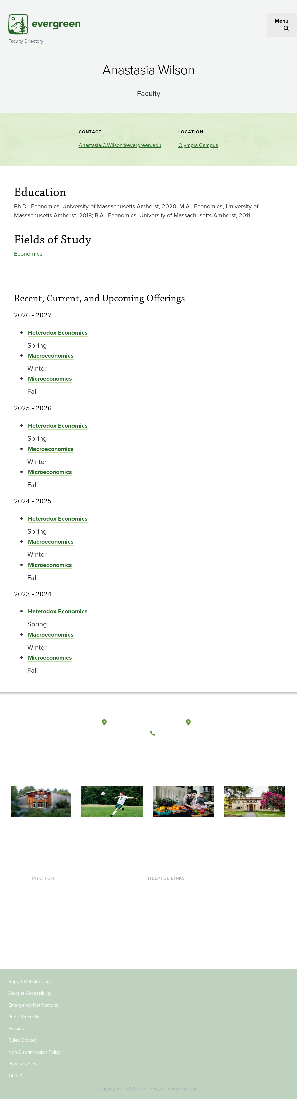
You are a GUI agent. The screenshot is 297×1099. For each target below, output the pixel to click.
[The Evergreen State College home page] (37, 730)
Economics (28, 253)
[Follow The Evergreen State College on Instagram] (184, 749)
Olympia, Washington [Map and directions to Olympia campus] (136, 722)
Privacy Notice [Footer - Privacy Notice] (23, 1063)
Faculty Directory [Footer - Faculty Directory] (168, 899)
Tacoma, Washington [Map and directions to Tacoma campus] (220, 722)
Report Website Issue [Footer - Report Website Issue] (30, 981)
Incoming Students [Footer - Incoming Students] (54, 899)
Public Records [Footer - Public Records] (23, 1016)
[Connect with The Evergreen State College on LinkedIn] (198, 749)
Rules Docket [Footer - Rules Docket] (22, 1040)
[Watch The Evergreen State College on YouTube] (171, 749)
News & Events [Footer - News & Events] (165, 942)
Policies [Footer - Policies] (16, 1028)
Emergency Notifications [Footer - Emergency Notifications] (33, 1005)
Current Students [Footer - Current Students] (51, 888)
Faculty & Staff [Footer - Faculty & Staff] (48, 921)
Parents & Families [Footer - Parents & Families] (53, 910)
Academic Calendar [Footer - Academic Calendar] (171, 931)
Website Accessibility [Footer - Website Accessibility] (29, 993)
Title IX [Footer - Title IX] (15, 1075)
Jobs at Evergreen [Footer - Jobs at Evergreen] (169, 953)
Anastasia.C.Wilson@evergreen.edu (120, 145)
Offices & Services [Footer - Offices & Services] (169, 910)
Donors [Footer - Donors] (40, 931)
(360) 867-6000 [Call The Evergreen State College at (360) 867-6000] (177, 733)
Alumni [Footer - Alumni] (40, 942)
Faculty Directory (25, 41)
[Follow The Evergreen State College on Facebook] (157, 749)
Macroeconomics (51, 355)
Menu (281, 21)
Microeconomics (50, 378)
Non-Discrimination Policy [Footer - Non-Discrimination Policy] (34, 1052)
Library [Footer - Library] (156, 888)
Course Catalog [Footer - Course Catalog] (166, 921)
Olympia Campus (198, 145)
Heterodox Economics (58, 332)
